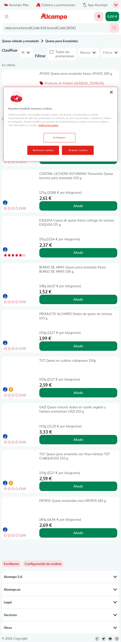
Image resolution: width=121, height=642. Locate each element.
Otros (60, 628)
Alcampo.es (60, 589)
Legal (60, 602)
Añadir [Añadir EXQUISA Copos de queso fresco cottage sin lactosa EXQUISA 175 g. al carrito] (78, 252)
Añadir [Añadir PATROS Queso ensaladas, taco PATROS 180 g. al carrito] (78, 533)
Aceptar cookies (78, 150)
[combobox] (56, 28)
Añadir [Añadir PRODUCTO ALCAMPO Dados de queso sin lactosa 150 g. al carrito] (78, 346)
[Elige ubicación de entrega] (99, 16)
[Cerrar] (111, 92)
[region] (60, 124)
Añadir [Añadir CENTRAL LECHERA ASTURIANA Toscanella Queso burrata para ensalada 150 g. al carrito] (78, 206)
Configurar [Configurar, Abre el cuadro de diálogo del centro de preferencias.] (59, 137)
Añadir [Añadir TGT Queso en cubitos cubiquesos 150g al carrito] (78, 393)
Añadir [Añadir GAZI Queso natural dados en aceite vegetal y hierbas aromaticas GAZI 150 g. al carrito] (78, 440)
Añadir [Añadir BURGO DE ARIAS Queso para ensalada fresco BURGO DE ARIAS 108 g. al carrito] (78, 299)
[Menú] (6, 16)
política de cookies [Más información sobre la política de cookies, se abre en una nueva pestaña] (48, 125)
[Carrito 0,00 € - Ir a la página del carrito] (112, 16)
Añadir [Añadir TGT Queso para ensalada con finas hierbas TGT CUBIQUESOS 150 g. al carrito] (78, 486)
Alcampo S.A (60, 577)
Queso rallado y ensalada (20, 41)
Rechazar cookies (43, 150)
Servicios (60, 615)
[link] (43, 563)
